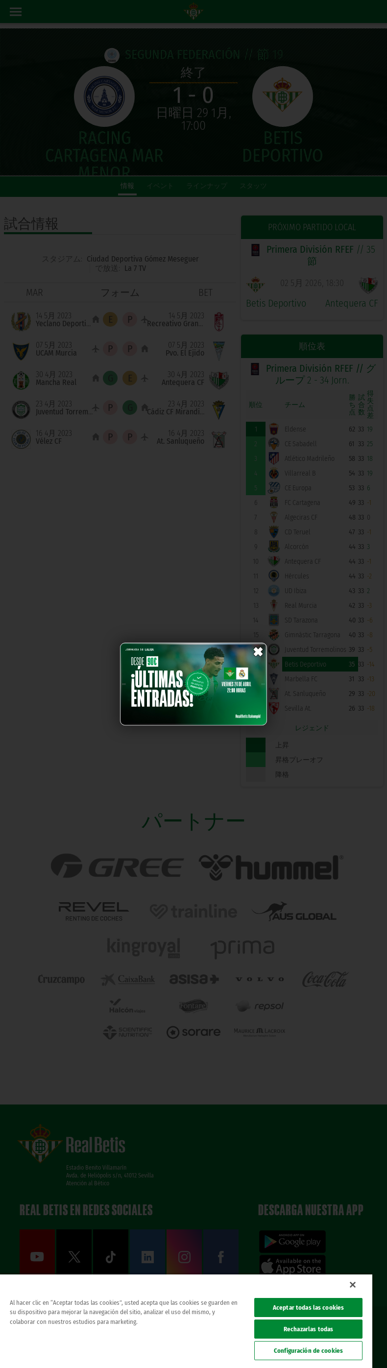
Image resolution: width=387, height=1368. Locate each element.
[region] (186, 1321)
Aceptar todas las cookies (308, 1307)
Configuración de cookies (308, 1350)
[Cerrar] (353, 1285)
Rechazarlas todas (308, 1329)
